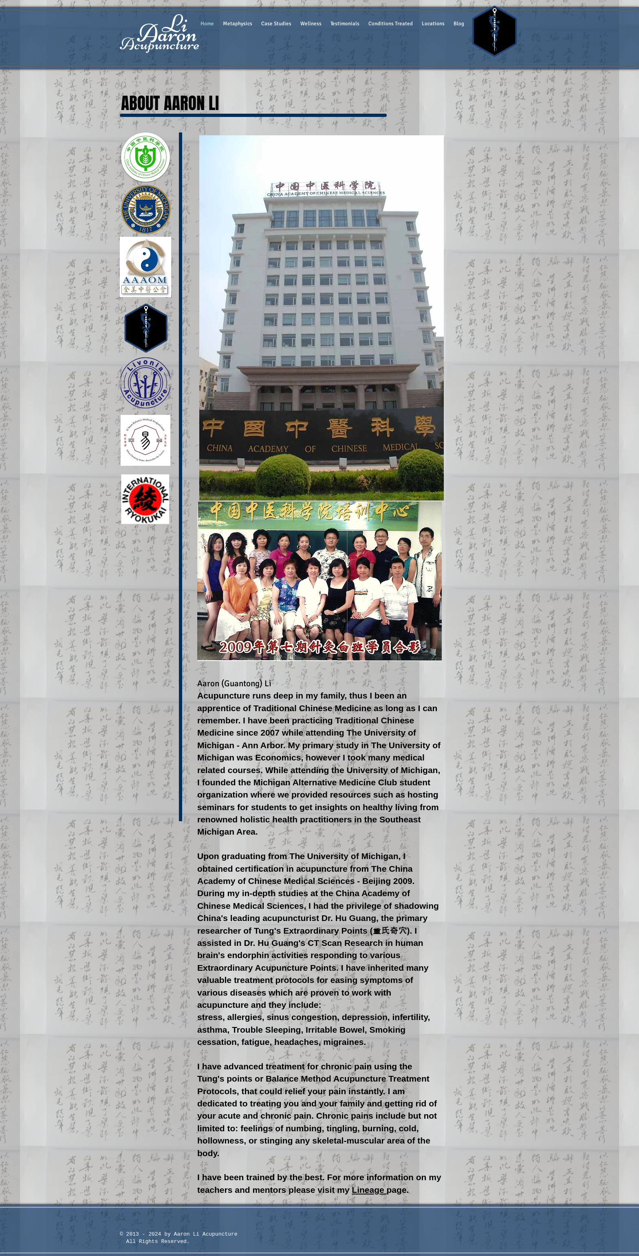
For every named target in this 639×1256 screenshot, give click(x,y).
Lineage (369, 1189)
